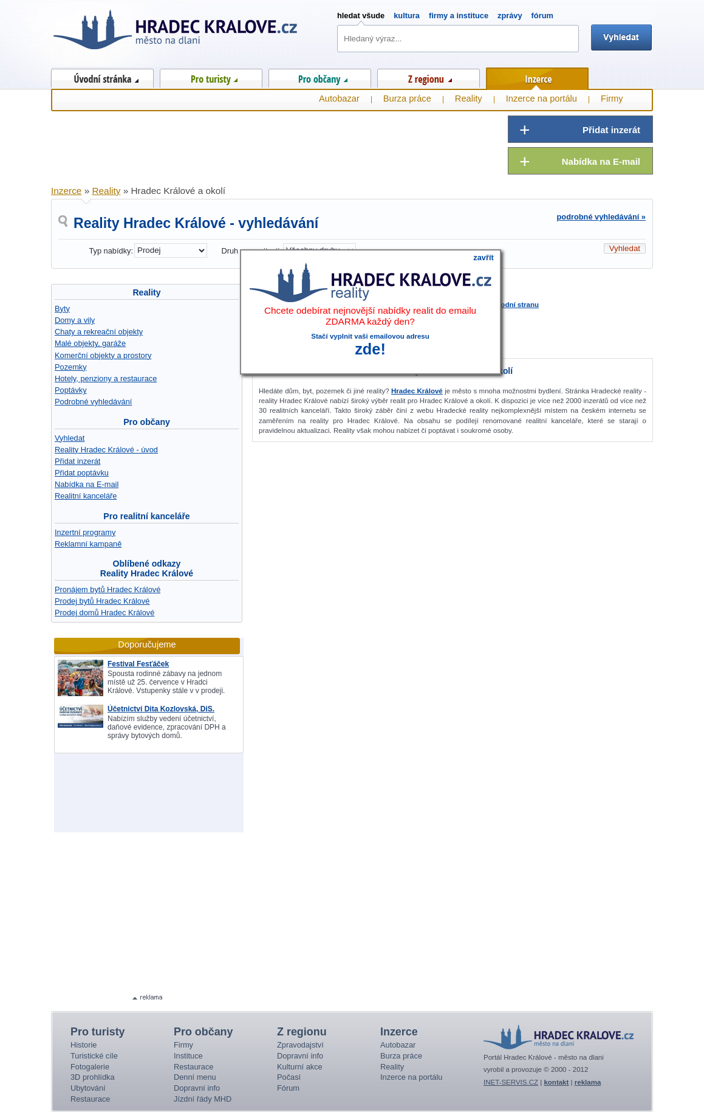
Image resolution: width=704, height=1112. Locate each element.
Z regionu (428, 76)
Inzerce (537, 76)
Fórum (288, 1088)
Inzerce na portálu (541, 98)
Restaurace (90, 1098)
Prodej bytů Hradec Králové (102, 601)
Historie (83, 1044)
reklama (588, 1082)
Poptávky (71, 390)
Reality (146, 292)
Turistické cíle (94, 1055)
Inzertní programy (85, 532)
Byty (62, 308)
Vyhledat (69, 438)
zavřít (483, 257)
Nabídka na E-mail (86, 484)
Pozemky (71, 366)
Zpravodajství (300, 1044)
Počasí (289, 1077)
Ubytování (88, 1088)
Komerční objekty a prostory (103, 355)
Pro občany (319, 76)
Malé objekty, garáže (90, 343)
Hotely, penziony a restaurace (106, 378)
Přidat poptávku (82, 472)
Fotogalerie (89, 1066)
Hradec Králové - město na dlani (176, 33)
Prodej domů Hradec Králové (104, 612)
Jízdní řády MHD (202, 1098)
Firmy (612, 98)
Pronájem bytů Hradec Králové (107, 589)
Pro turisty (211, 76)
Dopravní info (197, 1088)
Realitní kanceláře (86, 495)
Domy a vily (75, 320)
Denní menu (195, 1077)
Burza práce (407, 98)
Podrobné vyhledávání (93, 401)
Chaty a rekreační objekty (99, 331)
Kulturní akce (300, 1066)
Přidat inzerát (77, 461)
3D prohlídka (92, 1077)
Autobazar (339, 98)
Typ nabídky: (111, 250)
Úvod (102, 76)
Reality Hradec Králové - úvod (106, 449)
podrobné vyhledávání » (601, 216)
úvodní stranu (516, 304)
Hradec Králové (417, 391)
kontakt (556, 1082)
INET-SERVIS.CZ (511, 1082)
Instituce (188, 1055)
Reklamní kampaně (88, 543)
